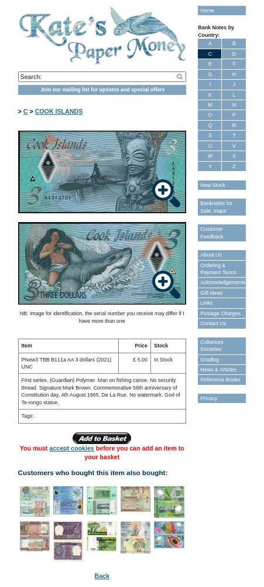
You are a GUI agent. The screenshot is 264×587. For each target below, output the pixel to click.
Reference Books (220, 380)
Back (101, 575)
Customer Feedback (211, 232)
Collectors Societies (211, 345)
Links (206, 303)
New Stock (212, 185)
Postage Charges (220, 313)
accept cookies (71, 448)
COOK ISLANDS (59, 111)
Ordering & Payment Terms (218, 268)
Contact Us (213, 323)
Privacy (208, 398)
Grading (209, 360)
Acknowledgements (222, 282)
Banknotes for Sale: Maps (216, 206)
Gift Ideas (211, 293)
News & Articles (218, 370)
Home (207, 10)
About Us (211, 255)
